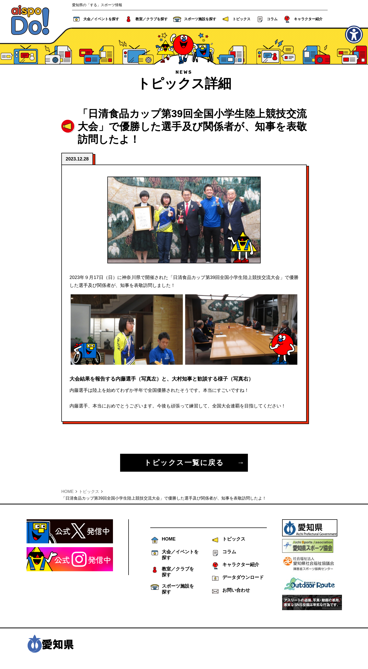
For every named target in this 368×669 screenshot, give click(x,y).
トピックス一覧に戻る (184, 463)
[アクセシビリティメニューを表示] (354, 35)
